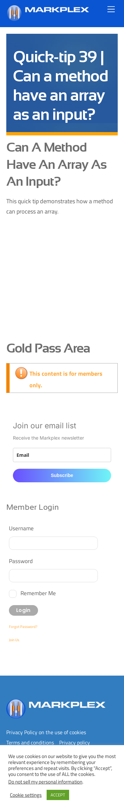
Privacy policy (74, 742)
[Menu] (111, 9)
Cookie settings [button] (26, 795)
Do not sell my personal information (45, 782)
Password (21, 561)
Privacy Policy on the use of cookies (46, 732)
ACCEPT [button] (58, 794)
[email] (62, 455)
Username (21, 528)
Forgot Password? (23, 626)
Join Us (14, 640)
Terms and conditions (30, 742)
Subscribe (62, 475)
